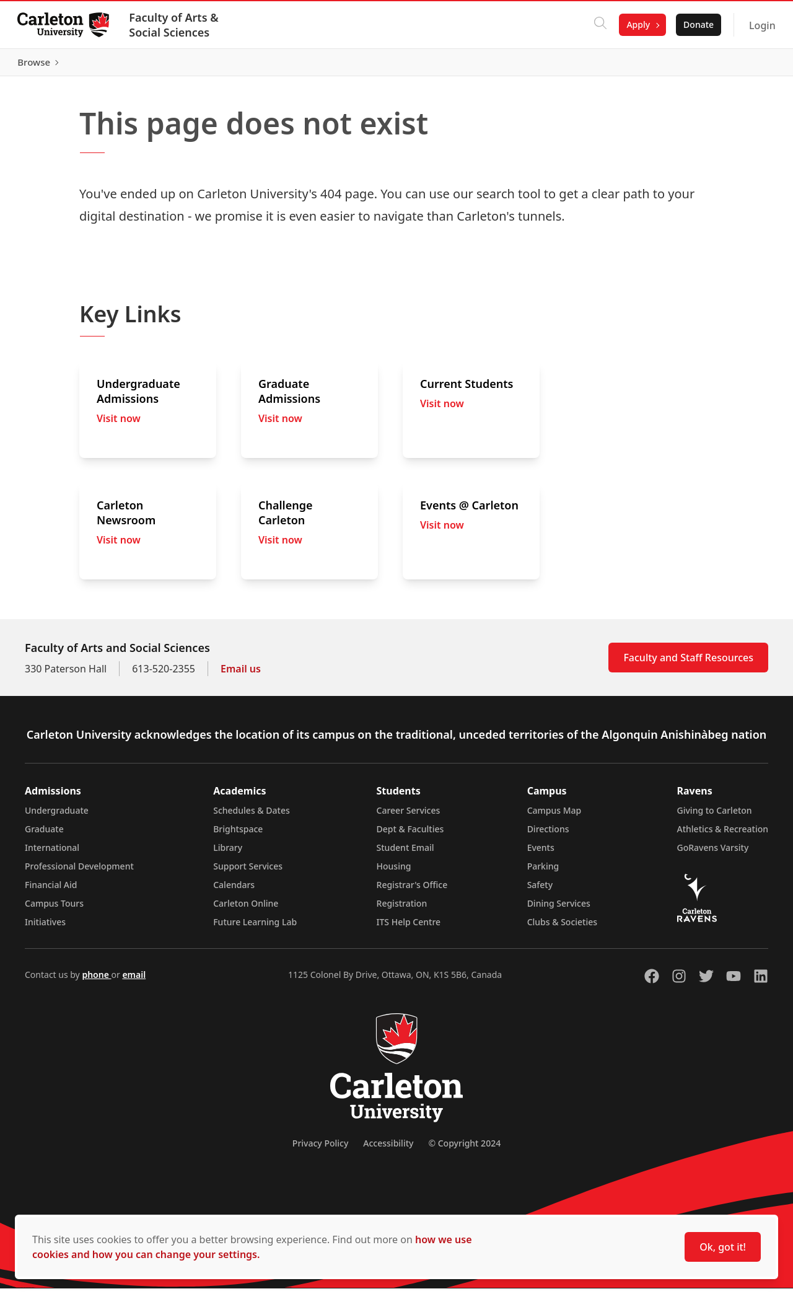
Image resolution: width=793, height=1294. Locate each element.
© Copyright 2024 (464, 1149)
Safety (540, 890)
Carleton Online (245, 909)
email (134, 980)
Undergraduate (57, 816)
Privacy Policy (320, 1149)
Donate (696, 24)
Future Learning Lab (255, 927)
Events (540, 853)
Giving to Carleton (714, 816)
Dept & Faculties (410, 834)
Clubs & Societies (562, 927)
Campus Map (554, 816)
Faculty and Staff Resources (688, 663)
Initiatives (45, 927)
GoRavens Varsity (713, 853)
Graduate (44, 834)
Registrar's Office (412, 890)
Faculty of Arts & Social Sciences (176, 25)
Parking (543, 872)
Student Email (405, 853)
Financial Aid (51, 890)
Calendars (234, 890)
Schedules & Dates (251, 816)
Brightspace (238, 834)
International (52, 853)
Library (227, 853)
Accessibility (388, 1149)
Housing (394, 872)
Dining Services (558, 909)
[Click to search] (598, 25)
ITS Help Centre (409, 927)
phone (96, 980)
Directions (548, 834)
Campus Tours (54, 909)
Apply (636, 24)
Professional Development (79, 872)
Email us (241, 674)
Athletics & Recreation (722, 834)
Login (760, 25)
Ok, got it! (722, 1247)
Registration (402, 909)
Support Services (248, 872)
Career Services (408, 816)
